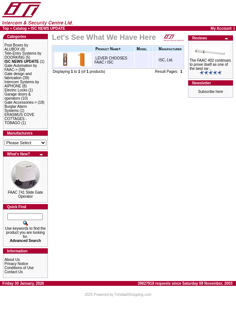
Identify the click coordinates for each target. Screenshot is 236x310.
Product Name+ (108, 49)
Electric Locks (15, 90)
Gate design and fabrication (18, 76)
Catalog (20, 28)
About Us (12, 260)
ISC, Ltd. (166, 60)
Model (142, 49)
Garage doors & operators (17, 96)
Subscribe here (210, 92)
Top (6, 28)
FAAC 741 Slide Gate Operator (25, 194)
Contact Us (13, 272)
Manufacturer (170, 49)
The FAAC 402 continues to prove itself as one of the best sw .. (210, 64)
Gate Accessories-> (20, 102)
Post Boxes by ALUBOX (16, 47)
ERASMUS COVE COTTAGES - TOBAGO (19, 119)
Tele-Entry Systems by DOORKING (22, 55)
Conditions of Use (19, 268)
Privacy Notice (16, 264)
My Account (221, 28)
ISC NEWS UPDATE (48, 28)
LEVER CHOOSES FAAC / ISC (111, 60)
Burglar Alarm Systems (15, 108)
